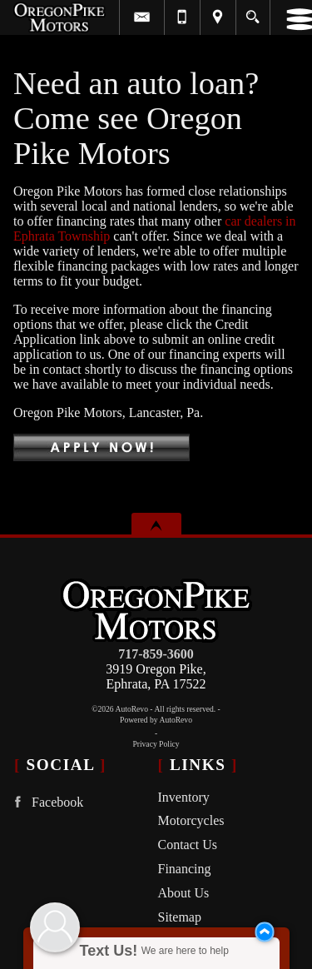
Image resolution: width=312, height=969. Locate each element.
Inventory (184, 797)
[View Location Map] (218, 17)
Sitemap (179, 917)
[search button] (252, 11)
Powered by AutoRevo (156, 719)
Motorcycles (191, 820)
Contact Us (188, 844)
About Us (184, 893)
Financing (184, 869)
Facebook (45, 802)
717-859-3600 (156, 654)
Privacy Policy (155, 743)
